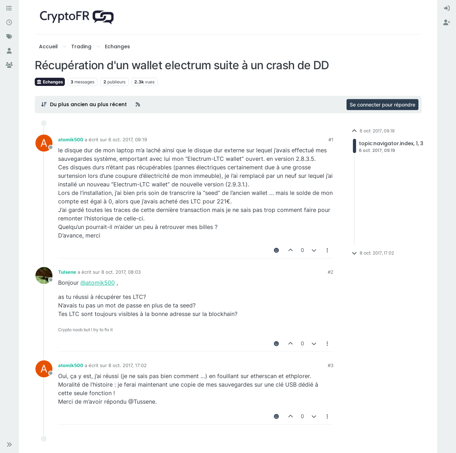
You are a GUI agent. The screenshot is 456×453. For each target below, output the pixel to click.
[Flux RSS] (138, 104)
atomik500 (70, 139)
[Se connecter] (446, 8)
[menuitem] (446, 8)
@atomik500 (97, 282)
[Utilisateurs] (9, 51)
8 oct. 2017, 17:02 (127, 365)
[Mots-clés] (9, 37)
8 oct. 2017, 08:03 (121, 272)
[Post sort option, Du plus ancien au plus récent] (84, 104)
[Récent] (9, 22)
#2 (330, 272)
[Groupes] (9, 65)
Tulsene (67, 272)
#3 (330, 365)
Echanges (49, 81)
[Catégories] (9, 8)
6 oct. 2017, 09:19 (127, 139)
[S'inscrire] (446, 22)
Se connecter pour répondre (382, 105)
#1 (330, 139)
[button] (9, 444)
